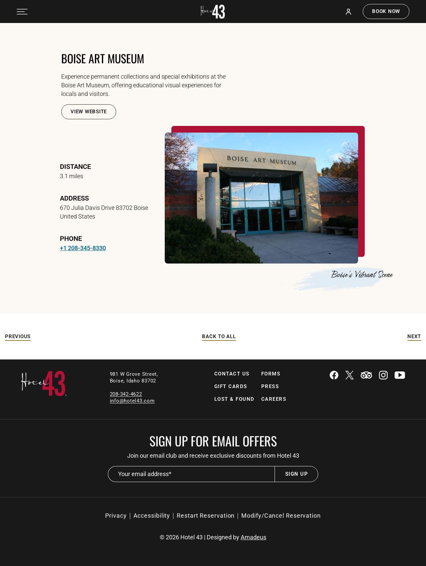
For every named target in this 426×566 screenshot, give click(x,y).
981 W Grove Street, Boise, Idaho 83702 (135, 377)
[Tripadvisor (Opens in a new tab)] (366, 375)
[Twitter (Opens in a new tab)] (349, 376)
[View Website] (88, 111)
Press (270, 386)
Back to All (219, 336)
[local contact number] (126, 394)
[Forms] (271, 373)
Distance (75, 166)
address (74, 198)
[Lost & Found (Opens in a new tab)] (234, 399)
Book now (386, 11)
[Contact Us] (232, 373)
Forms (271, 374)
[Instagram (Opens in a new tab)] (383, 376)
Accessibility (151, 515)
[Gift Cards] (230, 386)
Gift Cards (230, 386)
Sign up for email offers (213, 440)
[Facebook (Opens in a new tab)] (333, 376)
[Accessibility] (151, 515)
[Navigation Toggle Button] (22, 11)
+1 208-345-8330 (83, 248)
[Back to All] (219, 336)
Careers (274, 399)
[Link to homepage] (44, 394)
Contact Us (232, 374)
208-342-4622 (126, 394)
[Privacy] (115, 515)
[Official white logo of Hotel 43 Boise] (213, 12)
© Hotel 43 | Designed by (213, 537)
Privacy (115, 515)
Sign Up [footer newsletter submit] (296, 474)
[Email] (132, 400)
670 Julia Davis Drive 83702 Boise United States (104, 212)
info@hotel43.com (132, 401)
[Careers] (274, 399)
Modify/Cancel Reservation (281, 515)
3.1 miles (71, 176)
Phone (71, 238)
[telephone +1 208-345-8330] (83, 248)
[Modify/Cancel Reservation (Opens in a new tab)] (281, 515)
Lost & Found (234, 399)
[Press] (270, 386)
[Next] (414, 336)
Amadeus (253, 537)
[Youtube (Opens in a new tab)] (399, 375)
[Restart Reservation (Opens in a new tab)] (206, 515)
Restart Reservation (206, 515)
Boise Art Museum (102, 58)
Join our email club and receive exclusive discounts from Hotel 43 (213, 455)
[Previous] (18, 336)
